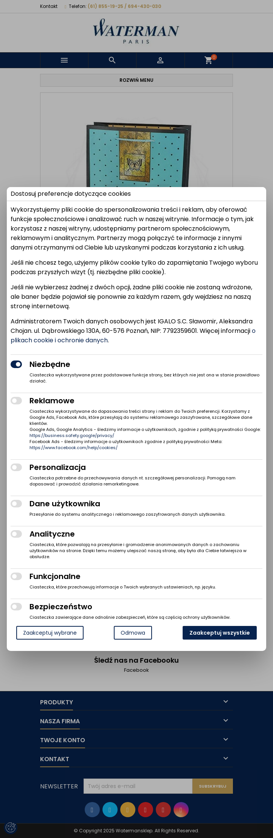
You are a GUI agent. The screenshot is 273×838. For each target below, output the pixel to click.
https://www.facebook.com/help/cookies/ (73, 448)
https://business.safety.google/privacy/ (71, 435)
